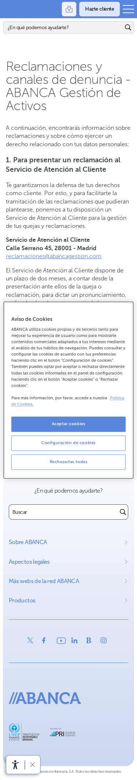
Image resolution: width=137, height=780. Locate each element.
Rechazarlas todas (69, 461)
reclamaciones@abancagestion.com (54, 256)
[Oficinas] (69, 9)
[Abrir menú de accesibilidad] (15, 764)
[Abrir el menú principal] (128, 9)
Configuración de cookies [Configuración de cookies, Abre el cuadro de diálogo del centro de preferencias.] (68, 442)
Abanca (9, 9)
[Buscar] (63, 27)
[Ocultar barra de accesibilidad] (32, 764)
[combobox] (63, 512)
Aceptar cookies (68, 423)
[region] (68, 390)
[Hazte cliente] (99, 9)
